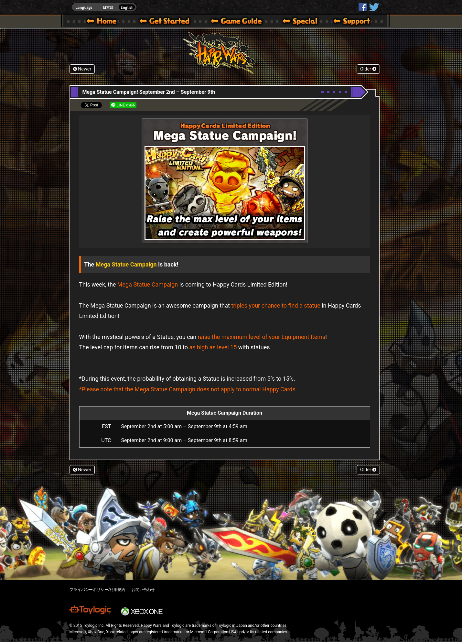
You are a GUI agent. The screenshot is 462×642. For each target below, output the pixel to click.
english (104, 7)
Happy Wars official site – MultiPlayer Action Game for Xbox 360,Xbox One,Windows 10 (103, 22)
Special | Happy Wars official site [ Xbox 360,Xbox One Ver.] (297, 22)
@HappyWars (374, 7)
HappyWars (363, 7)
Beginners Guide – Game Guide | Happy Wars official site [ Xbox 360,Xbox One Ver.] (241, 22)
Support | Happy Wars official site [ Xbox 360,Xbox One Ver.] (346, 22)
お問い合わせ (143, 589)
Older (368, 69)
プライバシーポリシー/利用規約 (97, 589)
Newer (82, 69)
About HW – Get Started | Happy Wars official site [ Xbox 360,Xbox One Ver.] (170, 22)
